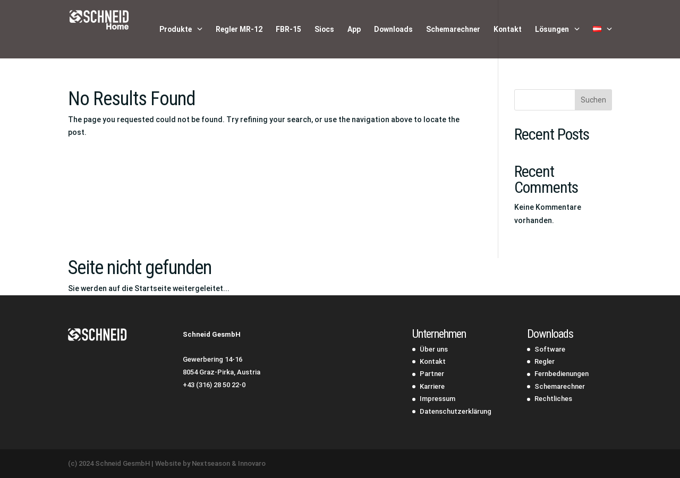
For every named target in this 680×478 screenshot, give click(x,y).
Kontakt (508, 29)
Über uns (434, 349)
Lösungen (552, 29)
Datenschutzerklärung (455, 411)
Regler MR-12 (239, 29)
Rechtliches (553, 399)
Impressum (437, 399)
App (354, 29)
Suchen (593, 100)
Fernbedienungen (561, 374)
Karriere (432, 386)
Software (549, 349)
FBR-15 (288, 29)
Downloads (393, 29)
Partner (432, 374)
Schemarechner (453, 29)
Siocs (324, 29)
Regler (544, 361)
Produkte (175, 29)
